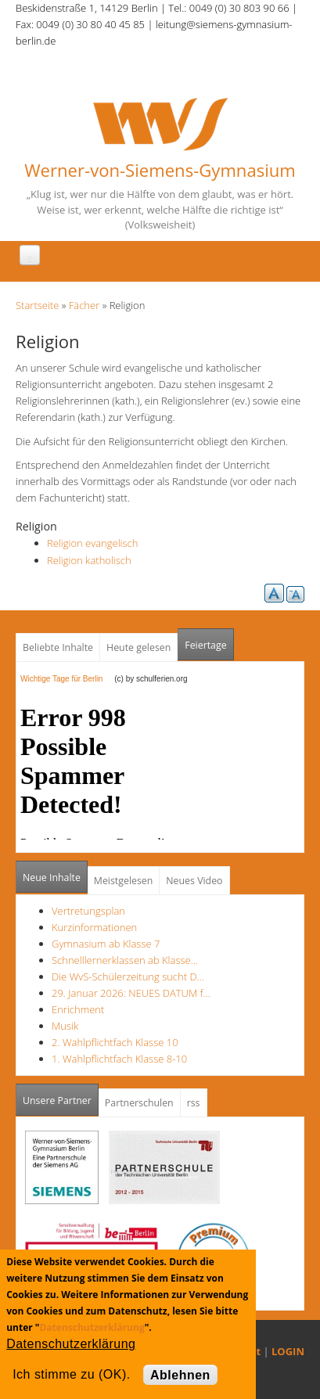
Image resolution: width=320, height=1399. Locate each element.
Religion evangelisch (92, 543)
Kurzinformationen (94, 927)
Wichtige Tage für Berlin (66, 678)
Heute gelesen (138, 647)
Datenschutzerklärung (91, 1327)
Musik (65, 1026)
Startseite (37, 305)
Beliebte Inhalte (58, 647)
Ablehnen (180, 1375)
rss (193, 1102)
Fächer (84, 305)
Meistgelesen (123, 880)
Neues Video (194, 880)
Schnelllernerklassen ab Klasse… (125, 960)
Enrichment (78, 1009)
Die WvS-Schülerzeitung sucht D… (128, 976)
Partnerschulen (139, 1102)
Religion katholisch (89, 560)
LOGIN (287, 1351)
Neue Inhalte (52, 877)
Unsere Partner (61, 1095)
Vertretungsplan (88, 911)
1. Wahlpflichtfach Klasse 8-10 (119, 1059)
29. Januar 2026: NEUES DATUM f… (131, 993)
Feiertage (205, 645)
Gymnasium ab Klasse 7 (106, 944)
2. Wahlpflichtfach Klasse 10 (115, 1042)
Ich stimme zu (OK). (71, 1374)
